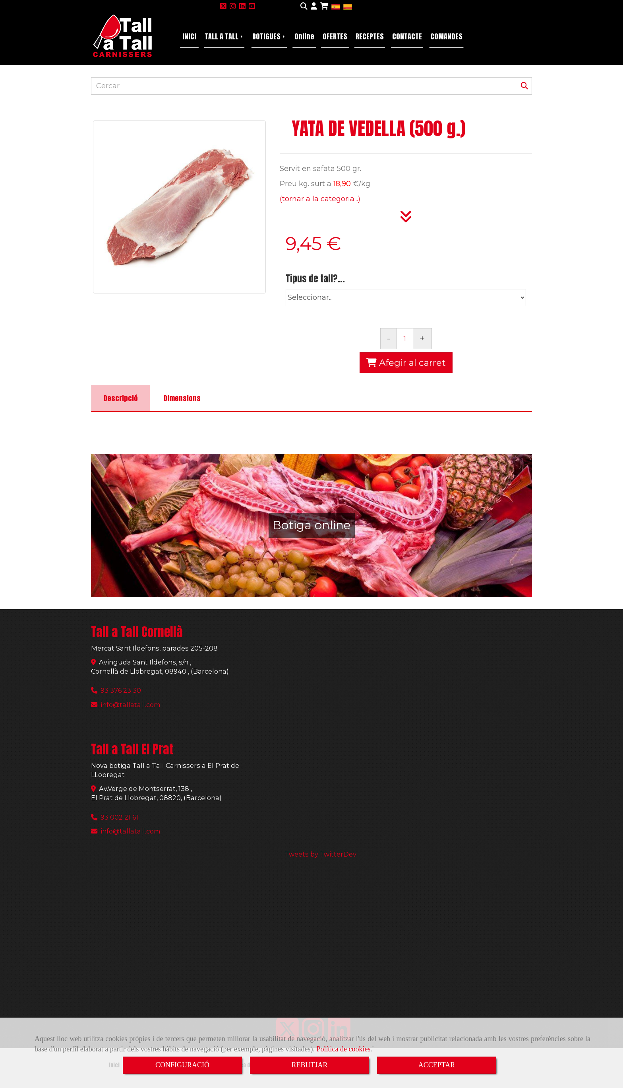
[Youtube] (252, 6)
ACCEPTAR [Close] (436, 1065)
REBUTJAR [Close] (309, 1065)
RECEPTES (370, 36)
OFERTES (335, 36)
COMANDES (446, 36)
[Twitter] (223, 6)
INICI (189, 36)
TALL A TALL (224, 36)
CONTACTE (407, 36)
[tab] (120, 398)
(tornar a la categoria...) (320, 198)
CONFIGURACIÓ (182, 1065)
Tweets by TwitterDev (320, 854)
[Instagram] (233, 6)
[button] (314, 7)
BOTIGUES (269, 36)
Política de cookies (344, 1049)
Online (304, 36)
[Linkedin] (242, 6)
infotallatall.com (131, 705)
